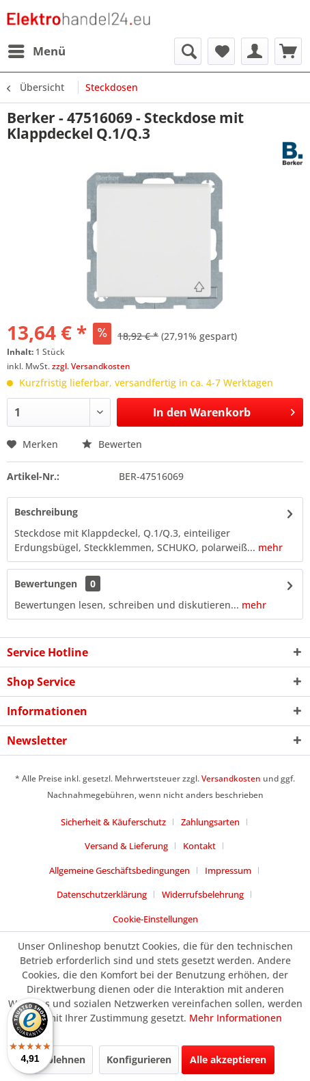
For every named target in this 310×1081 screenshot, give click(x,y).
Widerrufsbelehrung (203, 894)
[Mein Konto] (254, 51)
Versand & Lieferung (126, 846)
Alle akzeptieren (228, 1059)
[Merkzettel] (221, 51)
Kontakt (199, 846)
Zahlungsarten (210, 822)
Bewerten (112, 444)
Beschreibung (46, 511)
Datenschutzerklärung (102, 894)
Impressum (228, 870)
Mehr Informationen (235, 1017)
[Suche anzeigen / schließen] (187, 51)
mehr (269, 547)
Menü (37, 49)
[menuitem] (36, 51)
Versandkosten (231, 778)
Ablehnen (62, 1059)
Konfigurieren (139, 1059)
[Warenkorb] (288, 51)
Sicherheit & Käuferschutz (113, 822)
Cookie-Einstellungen (155, 919)
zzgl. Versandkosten (91, 366)
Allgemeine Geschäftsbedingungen (119, 870)
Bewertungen (45, 583)
